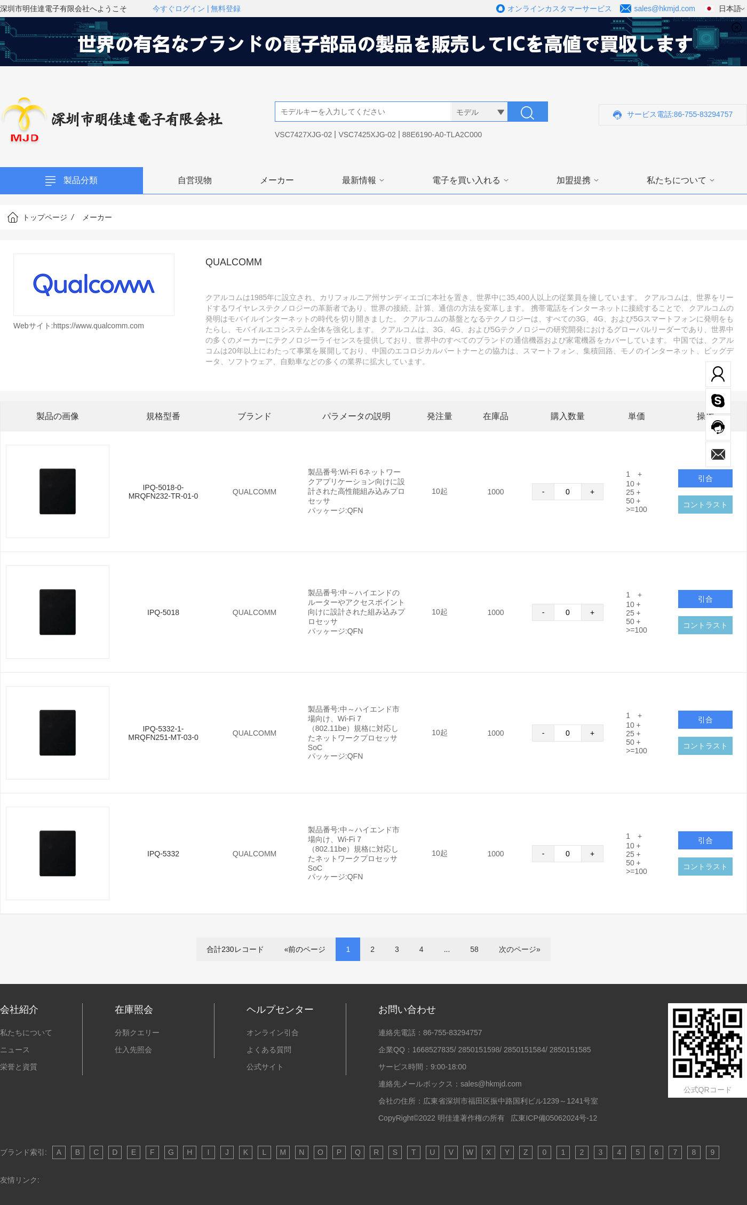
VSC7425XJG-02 (366, 134)
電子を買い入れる (466, 180)
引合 (705, 599)
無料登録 (226, 8)
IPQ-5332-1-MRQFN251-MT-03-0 (163, 733)
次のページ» (520, 949)
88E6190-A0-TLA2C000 (442, 134)
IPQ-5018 (163, 612)
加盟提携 (574, 180)
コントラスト (705, 504)
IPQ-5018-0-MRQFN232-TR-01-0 (163, 491)
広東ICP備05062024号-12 (554, 1118)
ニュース (15, 1049)
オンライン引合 (273, 1032)
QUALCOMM (254, 491)
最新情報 (359, 180)
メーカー (277, 180)
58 (474, 949)
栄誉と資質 (18, 1066)
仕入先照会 (133, 1049)
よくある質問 (269, 1049)
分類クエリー (137, 1032)
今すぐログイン (179, 8)
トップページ (44, 217)
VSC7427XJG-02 (303, 134)
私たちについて (676, 180)
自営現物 (195, 180)
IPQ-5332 (163, 853)
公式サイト (265, 1066)
